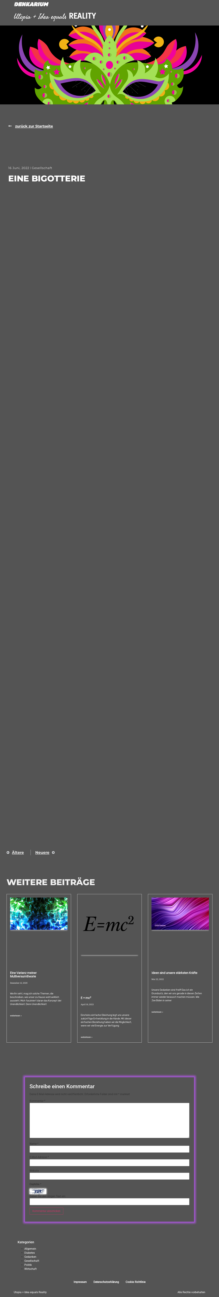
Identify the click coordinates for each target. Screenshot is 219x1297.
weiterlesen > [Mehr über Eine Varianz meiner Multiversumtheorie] (16, 1016)
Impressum (80, 1282)
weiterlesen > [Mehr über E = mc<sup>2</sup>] (86, 1037)
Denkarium (31, 4)
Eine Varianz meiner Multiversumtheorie (23, 974)
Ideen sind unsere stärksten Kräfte (174, 973)
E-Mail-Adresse (39, 1157)
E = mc (86, 998)
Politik (28, 1264)
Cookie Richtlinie (136, 1282)
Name (34, 1143)
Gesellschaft (42, 168)
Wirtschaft (30, 1268)
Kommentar (37, 1101)
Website (34, 1170)
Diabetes (29, 1252)
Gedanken (30, 1256)
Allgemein (30, 1248)
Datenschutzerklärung (106, 1282)
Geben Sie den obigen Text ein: (48, 1196)
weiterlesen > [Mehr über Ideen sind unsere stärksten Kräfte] (157, 1012)
